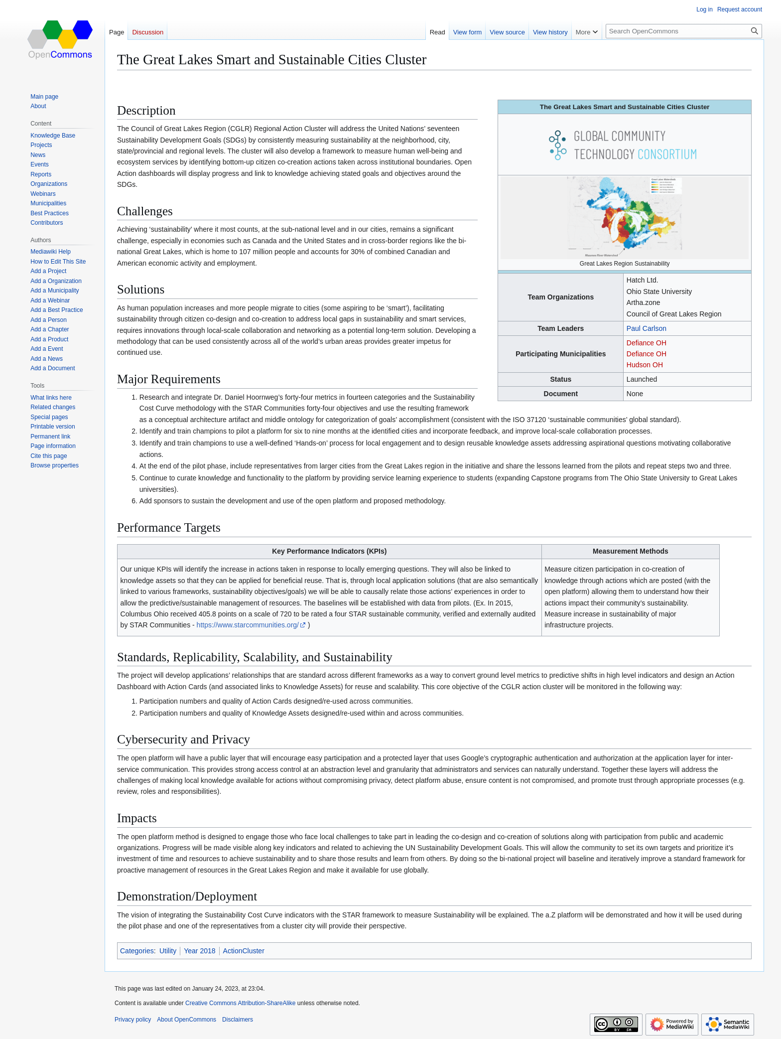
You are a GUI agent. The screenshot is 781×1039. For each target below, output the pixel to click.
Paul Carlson (646, 328)
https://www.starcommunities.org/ (248, 625)
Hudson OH (645, 365)
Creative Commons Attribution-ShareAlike (240, 1003)
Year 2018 (199, 951)
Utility (167, 951)
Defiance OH (646, 343)
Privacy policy (133, 1019)
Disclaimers (237, 1019)
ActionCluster (243, 951)
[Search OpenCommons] (684, 31)
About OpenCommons (186, 1019)
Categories (137, 951)
